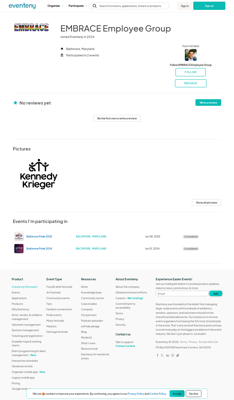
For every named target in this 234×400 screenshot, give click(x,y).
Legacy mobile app (23, 377)
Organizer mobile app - (28, 371)
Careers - (129, 298)
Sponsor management (25, 330)
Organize (55, 5)
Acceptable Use (208, 341)
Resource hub (89, 348)
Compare (87, 309)
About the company (128, 286)
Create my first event (24, 286)
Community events (58, 298)
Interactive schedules (25, 360)
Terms (119, 313)
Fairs (49, 303)
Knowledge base (91, 292)
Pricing (16, 383)
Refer (84, 286)
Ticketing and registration (27, 335)
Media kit (86, 337)
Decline (193, 393)
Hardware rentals (22, 366)
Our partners (88, 315)
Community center (92, 298)
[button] (55, 5)
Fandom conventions (59, 309)
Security (121, 324)
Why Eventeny (20, 309)
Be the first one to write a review (117, 118)
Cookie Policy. (158, 393)
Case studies (89, 303)
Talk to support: (133, 344)
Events (16, 292)
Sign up (209, 5)
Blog (84, 331)
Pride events (54, 315)
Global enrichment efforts (131, 292)
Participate (78, 5)
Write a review (208, 102)
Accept (177, 393)
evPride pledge (90, 326)
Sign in (185, 6)
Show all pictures (206, 202)
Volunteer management (26, 324)
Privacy (120, 319)
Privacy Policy (136, 393)
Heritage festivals (57, 331)
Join (215, 293)
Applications (19, 298)
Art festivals (53, 292)
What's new (88, 343)
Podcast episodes (92, 320)
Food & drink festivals (59, 286)
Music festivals (55, 320)
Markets (51, 326)
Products (17, 303)
